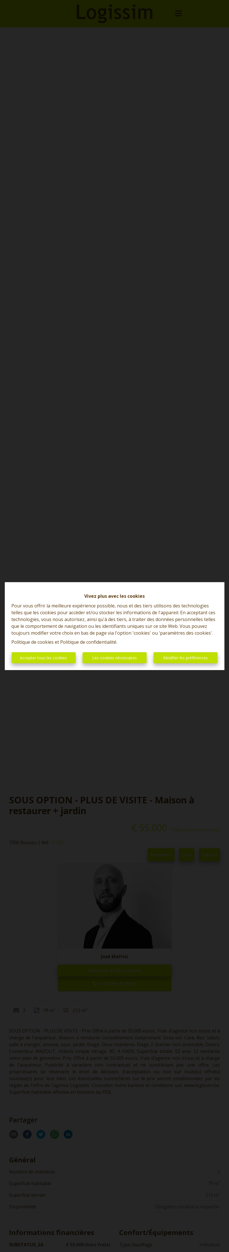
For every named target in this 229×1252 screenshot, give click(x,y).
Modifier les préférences (185, 657)
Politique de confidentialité (88, 642)
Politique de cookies (32, 642)
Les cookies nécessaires (114, 657)
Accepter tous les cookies (43, 657)
